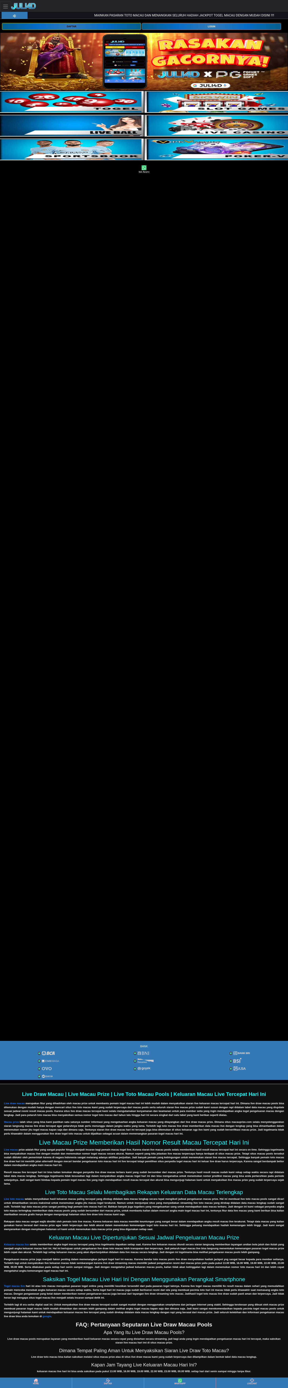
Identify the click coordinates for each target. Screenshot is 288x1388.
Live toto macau (14, 1198)
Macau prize (11, 1121)
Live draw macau (14, 1103)
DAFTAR (71, 26)
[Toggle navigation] (5, 6)
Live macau (11, 1149)
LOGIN (211, 26)
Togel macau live (14, 1286)
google (47, 1316)
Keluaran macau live (16, 1244)
